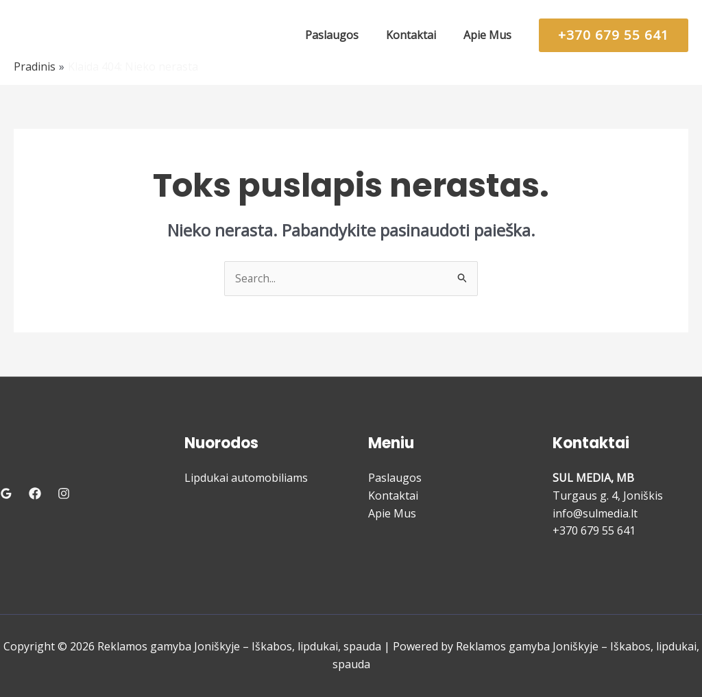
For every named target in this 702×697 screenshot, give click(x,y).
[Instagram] (64, 494)
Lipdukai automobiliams (246, 478)
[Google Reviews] (6, 494)
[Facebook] (35, 494)
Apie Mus (392, 513)
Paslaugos (395, 478)
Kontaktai (393, 496)
